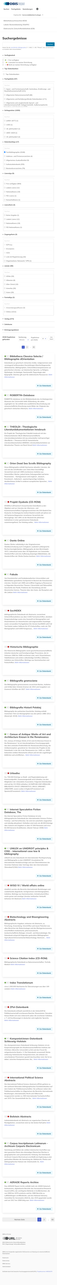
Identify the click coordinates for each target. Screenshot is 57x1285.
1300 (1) (8, 125)
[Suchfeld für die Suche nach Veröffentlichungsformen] (28, 304)
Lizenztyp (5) (8, 173)
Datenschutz (5, 1260)
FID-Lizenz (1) (10, 196)
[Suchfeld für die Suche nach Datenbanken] (23, 44)
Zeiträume (7, 324)
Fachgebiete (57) (9, 79)
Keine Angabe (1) (11, 215)
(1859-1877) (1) (11, 121)
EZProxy (8, 245)
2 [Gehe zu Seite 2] (44, 1220)
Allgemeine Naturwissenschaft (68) (18, 95)
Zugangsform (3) (9, 234)
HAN (7, 253)
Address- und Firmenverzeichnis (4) (18, 156)
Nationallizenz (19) (12, 192)
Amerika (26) (10, 288)
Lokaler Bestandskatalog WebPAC (16, 25)
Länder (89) (7, 266)
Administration (6, 1266)
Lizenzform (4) (8, 205)
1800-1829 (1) (10, 133)
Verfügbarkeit (8, 55)
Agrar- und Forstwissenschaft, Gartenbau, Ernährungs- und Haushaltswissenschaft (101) (27, 90)
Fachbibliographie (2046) (14, 152)
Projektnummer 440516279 (44, 1271)
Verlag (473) (8, 319)
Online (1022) (10, 312)
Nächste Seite (19, 1220)
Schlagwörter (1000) (11, 110)
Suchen (7, 9)
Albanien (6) (9, 280)
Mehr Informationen (36, 408)
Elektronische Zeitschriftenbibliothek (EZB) (19, 29)
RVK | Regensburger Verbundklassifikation (14, 1244)
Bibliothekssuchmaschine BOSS (15, 21)
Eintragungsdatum (10, 330)
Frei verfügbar (10, 60)
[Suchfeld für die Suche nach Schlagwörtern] (28, 117)
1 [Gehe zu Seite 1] (23, 347)
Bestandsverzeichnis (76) (14, 168)
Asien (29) (9, 292)
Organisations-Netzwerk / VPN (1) (17, 261)
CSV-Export (51, 338)
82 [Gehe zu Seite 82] (33, 347)
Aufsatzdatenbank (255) (14, 164)
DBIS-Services (6, 1263)
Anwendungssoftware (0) (14, 308)
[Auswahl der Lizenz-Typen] (28, 180)
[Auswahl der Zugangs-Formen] (28, 241)
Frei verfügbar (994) (12, 184)
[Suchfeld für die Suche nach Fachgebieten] (28, 85)
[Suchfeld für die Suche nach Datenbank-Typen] (28, 148)
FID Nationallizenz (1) (13, 227)
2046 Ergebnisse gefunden (8, 338)
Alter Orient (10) (11, 284)
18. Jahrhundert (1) (12, 129)
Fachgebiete (16, 9)
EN (37, 9)
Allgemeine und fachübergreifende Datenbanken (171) (25, 99)
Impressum (5, 1257)
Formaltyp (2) (8, 297)
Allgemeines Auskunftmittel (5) (16, 160)
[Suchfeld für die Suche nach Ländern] (28, 272)
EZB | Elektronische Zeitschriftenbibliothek (13, 1242)
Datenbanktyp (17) (10, 142)
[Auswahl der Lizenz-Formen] (28, 211)
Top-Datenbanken (10, 69)
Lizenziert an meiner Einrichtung (17, 62)
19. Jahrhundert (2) (12, 137)
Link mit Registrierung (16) (15, 257)
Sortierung (22, 337)
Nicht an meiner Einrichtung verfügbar (19, 65)
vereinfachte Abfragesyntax (18, 47)
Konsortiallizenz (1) (12, 200)
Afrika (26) (9, 276)
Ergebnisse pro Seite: (35, 338)
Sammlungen (28, 9)
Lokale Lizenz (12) (12, 188)
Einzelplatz (9, 249)
